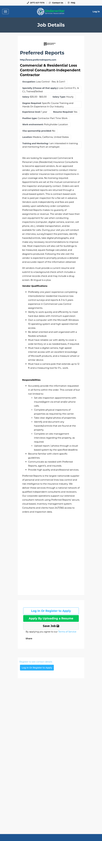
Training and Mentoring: (35, 143)
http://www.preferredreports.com (38, 60)
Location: (27, 137)
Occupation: (28, 82)
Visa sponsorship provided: (36, 131)
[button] (28, 638)
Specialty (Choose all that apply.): (40, 88)
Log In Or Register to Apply (51, 611)
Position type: (29, 118)
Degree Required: (31, 103)
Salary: (26, 97)
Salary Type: (59, 97)
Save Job (51, 626)
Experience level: (31, 112)
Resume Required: (63, 112)
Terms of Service (67, 631)
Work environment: (32, 124)
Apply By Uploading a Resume (51, 618)
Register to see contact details (35, 661)
